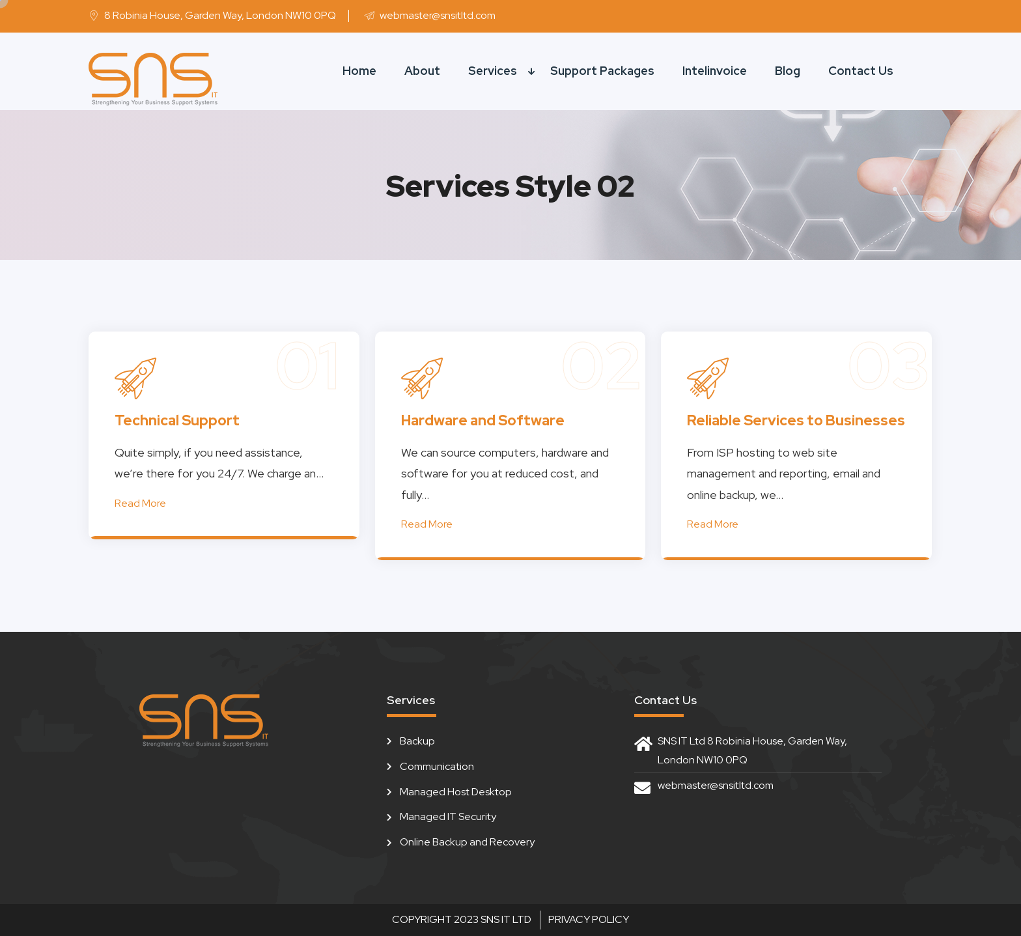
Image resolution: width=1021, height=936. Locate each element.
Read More (140, 503)
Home (359, 70)
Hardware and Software (483, 420)
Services (492, 70)
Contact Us (860, 70)
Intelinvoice (714, 70)
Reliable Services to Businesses (796, 420)
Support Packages (602, 70)
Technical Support (177, 420)
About (422, 70)
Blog (787, 70)
